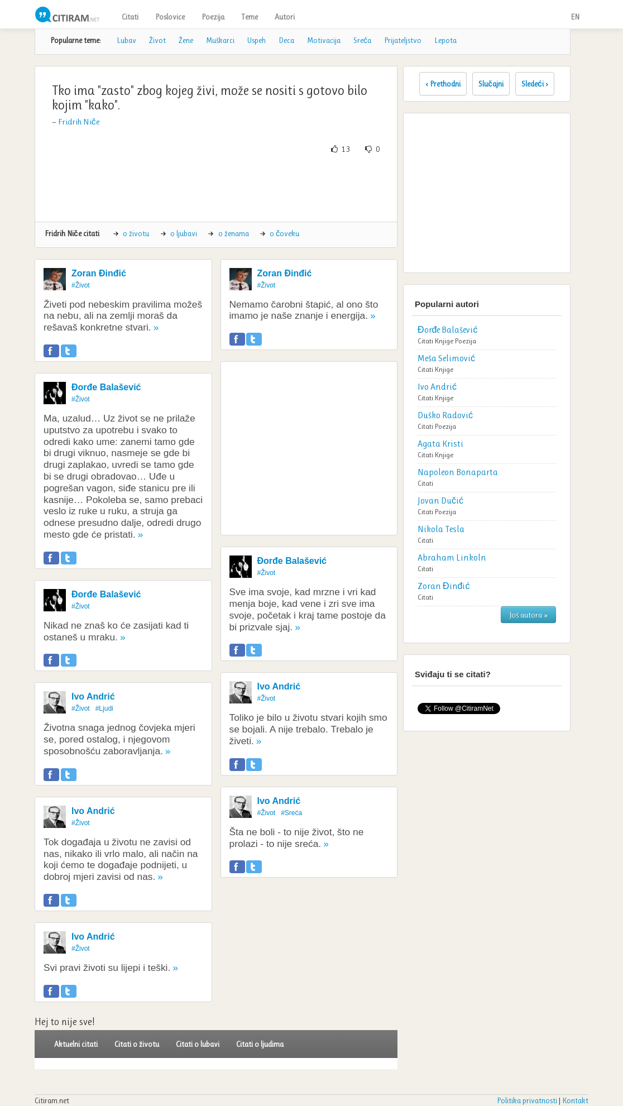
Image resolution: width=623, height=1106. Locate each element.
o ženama (233, 233)
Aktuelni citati (76, 1044)
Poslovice (170, 16)
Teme (249, 16)
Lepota (445, 40)
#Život (80, 285)
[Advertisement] (247, 188)
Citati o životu (136, 1044)
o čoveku (284, 233)
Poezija (213, 16)
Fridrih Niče (78, 122)
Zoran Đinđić (98, 273)
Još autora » (528, 614)
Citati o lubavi (197, 1044)
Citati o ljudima (260, 1044)
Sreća (362, 40)
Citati (130, 16)
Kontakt (575, 1100)
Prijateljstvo (402, 40)
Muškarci (220, 40)
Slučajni (491, 83)
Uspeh (256, 40)
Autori (285, 16)
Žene (186, 40)
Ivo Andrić (93, 696)
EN (575, 16)
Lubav (126, 40)
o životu (136, 233)
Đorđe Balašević (106, 387)
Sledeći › (534, 83)
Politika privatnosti (527, 1100)
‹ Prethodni (443, 83)
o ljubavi (183, 233)
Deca (286, 40)
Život (157, 40)
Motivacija (324, 40)
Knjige (444, 341)
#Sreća (291, 813)
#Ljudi (104, 708)
